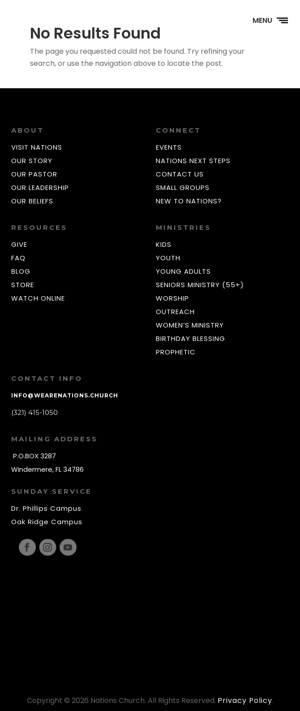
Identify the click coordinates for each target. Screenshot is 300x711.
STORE (22, 284)
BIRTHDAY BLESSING (190, 338)
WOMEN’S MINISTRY (190, 325)
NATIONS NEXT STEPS (193, 160)
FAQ (18, 258)
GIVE (19, 244)
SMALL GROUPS (183, 187)
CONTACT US (180, 174)
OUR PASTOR (34, 174)
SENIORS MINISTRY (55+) (200, 284)
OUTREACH (175, 311)
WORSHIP (172, 298)
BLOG (20, 271)
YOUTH (168, 258)
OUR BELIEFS (32, 201)
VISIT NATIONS (36, 147)
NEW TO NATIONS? (189, 201)
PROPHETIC (176, 352)
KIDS (163, 244)
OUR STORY (31, 160)
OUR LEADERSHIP (40, 187)
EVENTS (169, 147)
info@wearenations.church (64, 395)
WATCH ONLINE (38, 298)
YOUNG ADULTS (183, 271)
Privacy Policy (245, 700)
